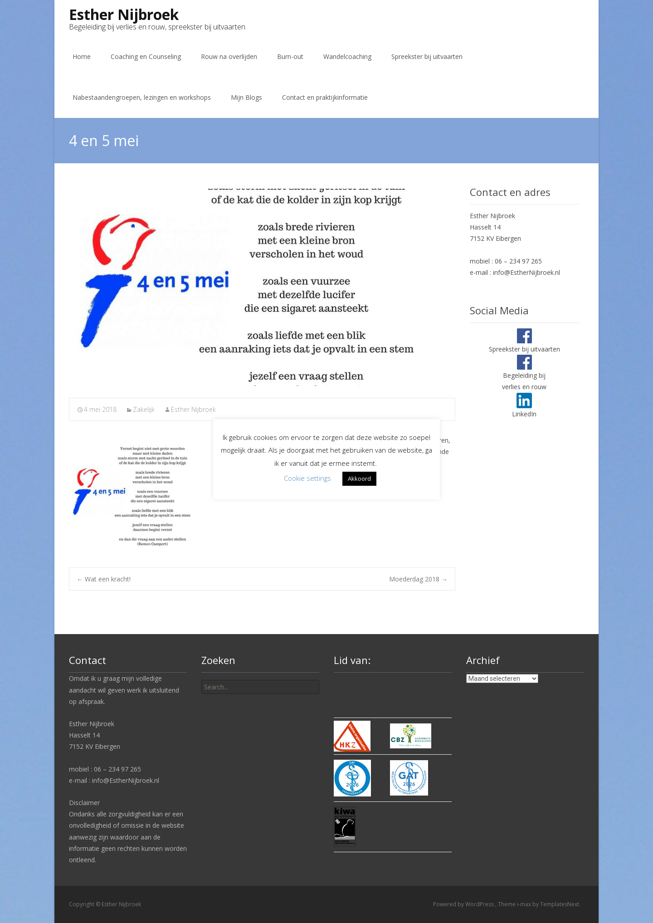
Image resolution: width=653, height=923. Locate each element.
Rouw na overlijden (229, 56)
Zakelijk (144, 409)
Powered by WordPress (464, 904)
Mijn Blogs (246, 97)
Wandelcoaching (347, 56)
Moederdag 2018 (418, 579)
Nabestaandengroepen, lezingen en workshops (142, 97)
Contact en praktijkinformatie (325, 97)
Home (82, 56)
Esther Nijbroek (193, 409)
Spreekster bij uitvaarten (427, 56)
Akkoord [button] (359, 478)
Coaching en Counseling (146, 56)
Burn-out (290, 56)
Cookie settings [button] (307, 478)
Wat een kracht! (104, 579)
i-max (524, 904)
